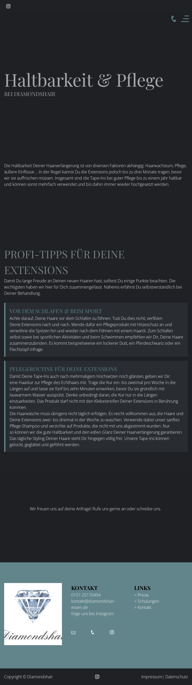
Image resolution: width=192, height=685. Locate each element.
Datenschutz (176, 677)
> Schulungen (146, 601)
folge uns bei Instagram (92, 613)
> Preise (141, 595)
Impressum (151, 677)
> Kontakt (142, 607)
